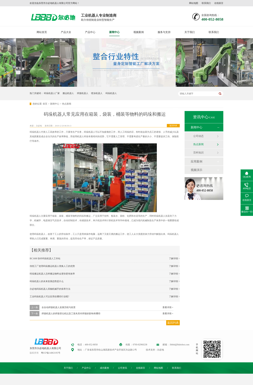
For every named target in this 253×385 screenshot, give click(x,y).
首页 (45, 104)
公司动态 (198, 136)
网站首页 (42, 32)
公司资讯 (122, 368)
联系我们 (206, 3)
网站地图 (193, 3)
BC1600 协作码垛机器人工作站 (45, 258)
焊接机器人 (82, 93)
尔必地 (39, 126)
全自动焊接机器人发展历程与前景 (59, 307)
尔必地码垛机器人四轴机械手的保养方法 (50, 289)
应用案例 (196, 161)
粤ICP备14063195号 (50, 353)
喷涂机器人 (96, 93)
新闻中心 (114, 32)
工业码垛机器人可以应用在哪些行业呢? (49, 296)
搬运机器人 (68, 93)
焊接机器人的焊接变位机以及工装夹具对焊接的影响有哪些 (71, 313)
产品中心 (90, 32)
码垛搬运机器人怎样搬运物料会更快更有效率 (52, 274)
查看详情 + (167, 307)
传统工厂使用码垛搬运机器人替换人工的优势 (52, 266)
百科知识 (198, 152)
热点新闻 (66, 104)
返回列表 (173, 125)
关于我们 (189, 32)
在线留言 (218, 3)
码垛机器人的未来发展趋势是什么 (47, 281)
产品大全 (66, 32)
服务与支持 (164, 32)
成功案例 (104, 368)
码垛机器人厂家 (52, 93)
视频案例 (138, 32)
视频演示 (196, 170)
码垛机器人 (111, 93)
